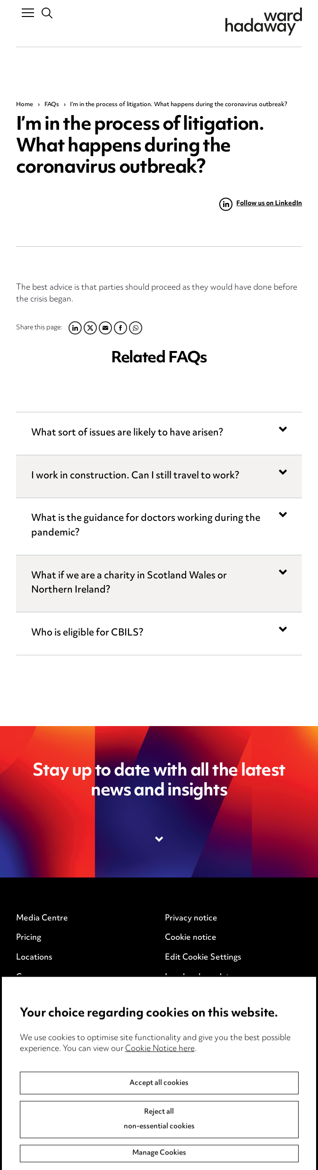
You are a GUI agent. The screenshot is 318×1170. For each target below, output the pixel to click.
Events (29, 997)
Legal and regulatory (203, 977)
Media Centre (42, 919)
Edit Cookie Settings (203, 958)
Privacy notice (191, 919)
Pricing (28, 938)
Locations (34, 958)
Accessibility (39, 1066)
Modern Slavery (195, 997)
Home (24, 105)
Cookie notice (190, 938)
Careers (31, 977)
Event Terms (39, 1046)
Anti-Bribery (39, 1027)
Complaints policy (49, 1086)
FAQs (51, 105)
